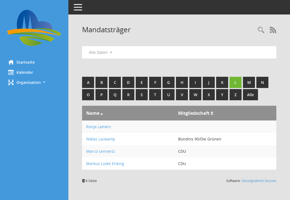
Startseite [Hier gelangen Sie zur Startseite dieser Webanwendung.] (21, 62)
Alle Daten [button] (100, 52)
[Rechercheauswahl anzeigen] (261, 30)
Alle (250, 94)
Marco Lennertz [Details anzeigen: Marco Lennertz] (100, 151)
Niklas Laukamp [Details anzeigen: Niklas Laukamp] (100, 139)
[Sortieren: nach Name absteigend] (101, 113)
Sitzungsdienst (259, 180)
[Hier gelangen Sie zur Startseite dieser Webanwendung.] (34, 28)
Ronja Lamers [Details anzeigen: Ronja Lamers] (98, 126)
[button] (34, 82)
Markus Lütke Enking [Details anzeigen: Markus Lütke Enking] (105, 163)
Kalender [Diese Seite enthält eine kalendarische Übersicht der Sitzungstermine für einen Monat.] (20, 72)
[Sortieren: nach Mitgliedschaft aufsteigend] (212, 113)
